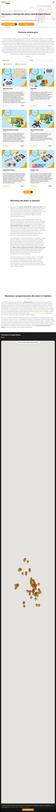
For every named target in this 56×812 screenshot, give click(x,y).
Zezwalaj (28, 809)
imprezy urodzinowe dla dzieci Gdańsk (38, 313)
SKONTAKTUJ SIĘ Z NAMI (10, 24)
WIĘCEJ (23, 105)
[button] (35, 584)
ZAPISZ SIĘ (29, 192)
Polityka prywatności (24, 807)
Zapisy (23, 24)
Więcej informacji (14, 807)
